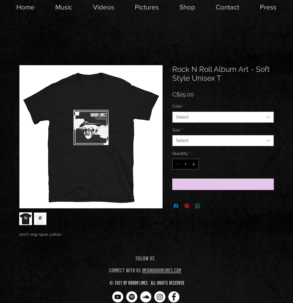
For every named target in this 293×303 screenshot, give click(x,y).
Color (178, 106)
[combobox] (223, 117)
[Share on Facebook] (176, 206)
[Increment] (194, 164)
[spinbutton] (185, 164)
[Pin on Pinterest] (186, 206)
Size (177, 130)
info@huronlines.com (161, 270)
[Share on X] (208, 206)
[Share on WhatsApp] (197, 206)
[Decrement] (176, 164)
